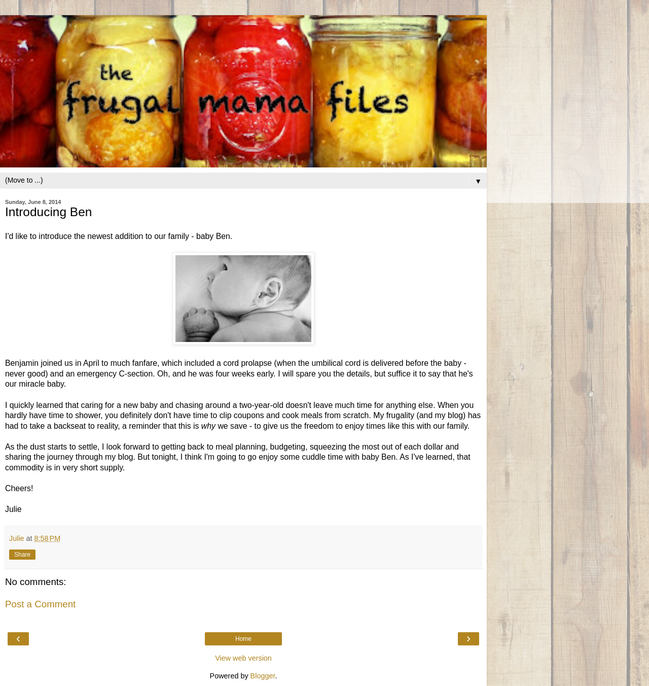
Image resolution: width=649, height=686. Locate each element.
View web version (243, 658)
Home (243, 638)
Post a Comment (40, 604)
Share (22, 554)
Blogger (262, 676)
